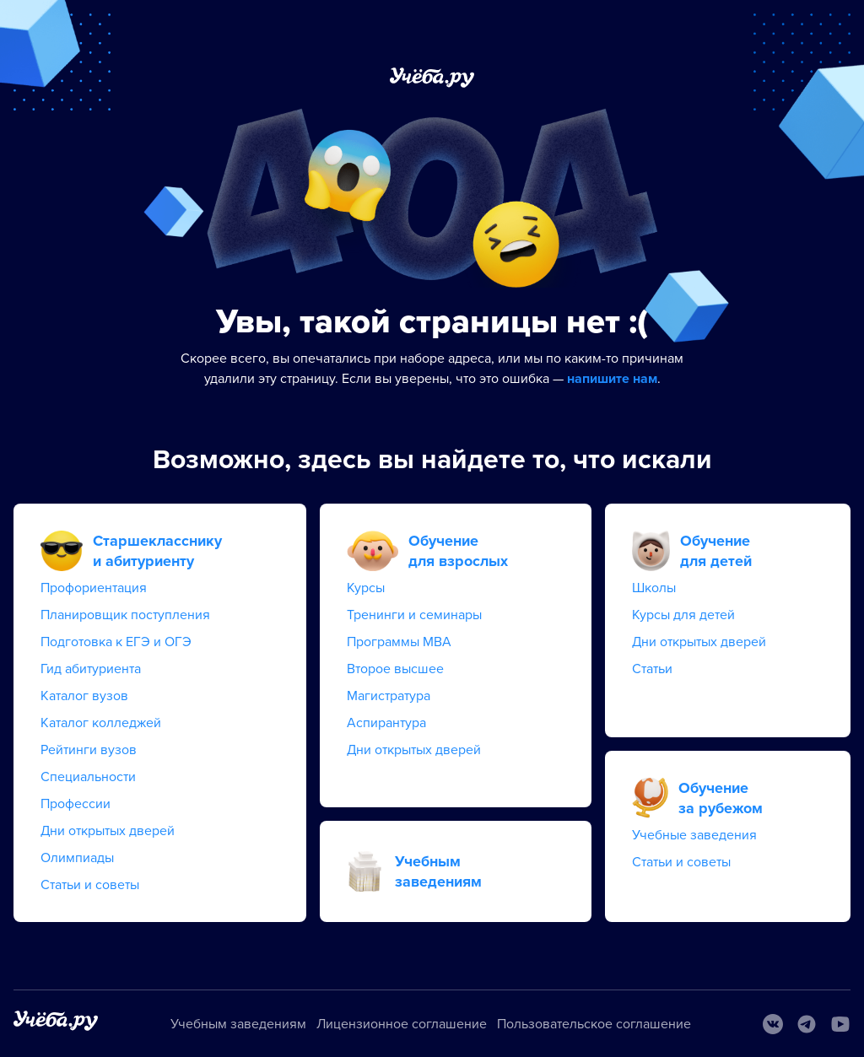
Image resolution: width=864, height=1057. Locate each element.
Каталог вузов (84, 696)
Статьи (652, 669)
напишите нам (612, 378)
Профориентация (93, 588)
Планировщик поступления (125, 615)
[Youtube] (840, 1024)
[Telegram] (806, 1024)
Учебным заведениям (238, 1024)
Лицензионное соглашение (401, 1024)
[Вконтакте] (773, 1024)
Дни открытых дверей (107, 830)
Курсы (366, 588)
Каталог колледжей (100, 723)
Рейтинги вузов (88, 750)
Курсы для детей (683, 615)
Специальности (88, 776)
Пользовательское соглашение (594, 1024)
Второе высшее (395, 669)
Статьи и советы (89, 884)
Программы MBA (399, 642)
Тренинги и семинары (414, 615)
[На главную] (56, 1024)
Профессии (75, 803)
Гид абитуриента (90, 669)
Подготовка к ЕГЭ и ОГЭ (116, 642)
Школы (654, 588)
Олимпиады (77, 857)
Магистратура (388, 696)
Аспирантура (386, 723)
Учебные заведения (694, 835)
